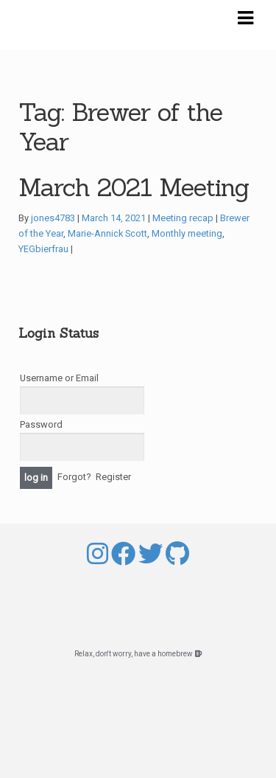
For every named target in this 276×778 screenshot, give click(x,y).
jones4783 (53, 217)
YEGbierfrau (43, 248)
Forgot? (74, 477)
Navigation (245, 18)
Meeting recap (182, 217)
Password (41, 424)
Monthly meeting (187, 233)
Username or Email (59, 377)
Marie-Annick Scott (107, 233)
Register (113, 477)
